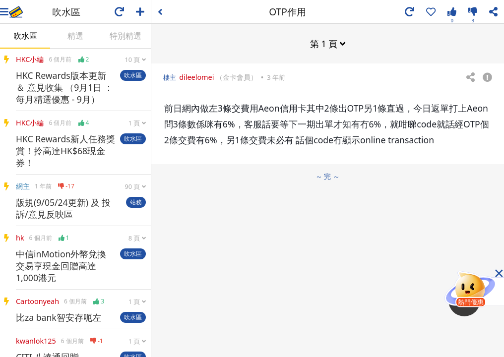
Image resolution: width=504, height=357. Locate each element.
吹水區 (25, 35)
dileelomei (196, 77)
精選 (75, 35)
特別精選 (125, 35)
